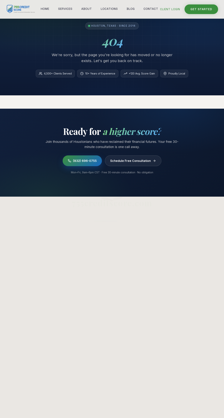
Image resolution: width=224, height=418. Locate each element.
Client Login (170, 9)
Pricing (11, 369)
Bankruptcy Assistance (134, 245)
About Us (68, 239)
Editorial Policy (143, 406)
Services (65, 9)
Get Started (201, 9)
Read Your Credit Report (23, 298)
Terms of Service (103, 406)
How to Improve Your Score (194, 245)
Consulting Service (19, 304)
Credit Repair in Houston (191, 226)
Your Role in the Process (23, 337)
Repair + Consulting (20, 343)
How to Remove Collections (193, 232)
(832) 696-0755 (82, 161)
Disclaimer (123, 406)
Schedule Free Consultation (133, 161)
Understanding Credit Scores (194, 258)
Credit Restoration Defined (24, 317)
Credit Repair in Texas (21, 291)
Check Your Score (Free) (192, 264)
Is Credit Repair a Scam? (191, 239)
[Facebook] (65, 361)
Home (45, 9)
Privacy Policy (80, 406)
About (86, 9)
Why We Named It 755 (22, 356)
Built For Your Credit (20, 363)
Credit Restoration (130, 252)
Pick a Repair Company (22, 324)
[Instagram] (73, 361)
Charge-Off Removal (132, 232)
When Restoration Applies (24, 350)
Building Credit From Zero (24, 330)
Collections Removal (132, 226)
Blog (131, 9)
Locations (109, 9)
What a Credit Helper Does (25, 311)
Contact (151, 9)
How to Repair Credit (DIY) (193, 252)
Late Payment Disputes (134, 239)
